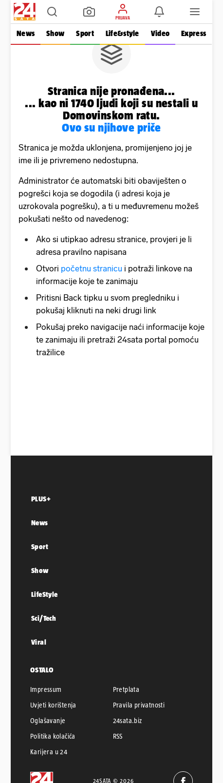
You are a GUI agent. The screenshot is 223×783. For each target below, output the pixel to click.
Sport (84, 33)
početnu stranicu (91, 268)
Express (193, 33)
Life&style (122, 33)
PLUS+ (41, 499)
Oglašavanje (47, 721)
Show (55, 33)
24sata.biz (127, 721)
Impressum (46, 689)
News (26, 33)
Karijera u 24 (48, 752)
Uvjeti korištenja (53, 705)
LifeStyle (44, 594)
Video (160, 33)
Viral (38, 642)
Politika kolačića (52, 736)
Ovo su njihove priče (111, 127)
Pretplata (126, 689)
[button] (52, 11)
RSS (118, 736)
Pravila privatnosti (139, 705)
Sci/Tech (43, 618)
